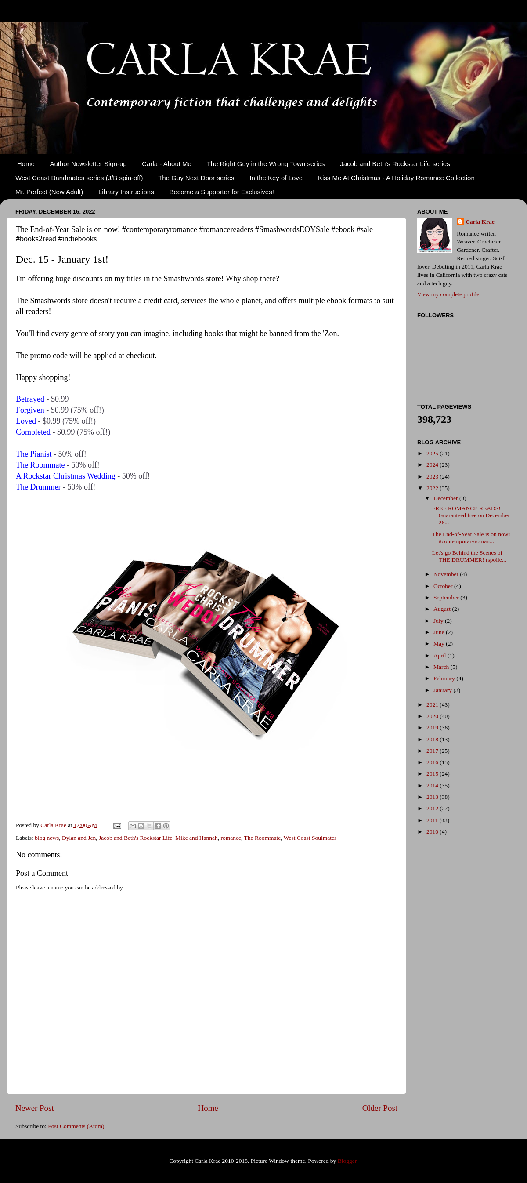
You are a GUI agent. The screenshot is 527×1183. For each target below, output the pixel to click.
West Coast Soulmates (310, 838)
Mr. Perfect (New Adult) (49, 192)
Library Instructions (126, 192)
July (439, 620)
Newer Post (34, 1108)
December (446, 498)
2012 (433, 808)
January (443, 690)
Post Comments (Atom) (76, 1126)
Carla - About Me (166, 163)
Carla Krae (480, 221)
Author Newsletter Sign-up (88, 163)
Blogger (347, 1161)
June (439, 632)
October (443, 586)
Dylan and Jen (79, 838)
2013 (433, 797)
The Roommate (262, 838)
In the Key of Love (276, 177)
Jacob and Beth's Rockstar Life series (395, 163)
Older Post (379, 1108)
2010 (433, 831)
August (442, 609)
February (444, 678)
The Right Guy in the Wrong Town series (266, 163)
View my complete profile (448, 294)
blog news (47, 838)
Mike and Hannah (196, 838)
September (446, 597)
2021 (433, 704)
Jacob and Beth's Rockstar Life (135, 838)
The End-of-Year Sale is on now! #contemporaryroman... (471, 537)
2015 (433, 773)
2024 (433, 464)
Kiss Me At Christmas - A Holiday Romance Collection (396, 177)
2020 (433, 716)
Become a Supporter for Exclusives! (221, 192)
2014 (433, 785)
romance (231, 838)
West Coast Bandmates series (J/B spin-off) (79, 177)
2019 (433, 727)
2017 (433, 751)
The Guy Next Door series (196, 177)
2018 (433, 739)
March (442, 667)
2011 (433, 820)
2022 (433, 488)
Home (26, 163)
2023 (433, 476)
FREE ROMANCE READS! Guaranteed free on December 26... (471, 515)
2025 (433, 453)
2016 (433, 762)
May (439, 643)
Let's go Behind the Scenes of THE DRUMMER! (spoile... (469, 556)
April (440, 655)
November (446, 574)
